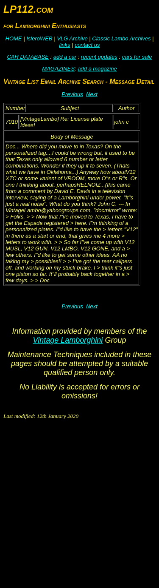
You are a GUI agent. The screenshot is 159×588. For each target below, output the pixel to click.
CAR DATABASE (27, 57)
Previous (72, 94)
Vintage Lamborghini (68, 340)
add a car (64, 57)
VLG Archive (72, 38)
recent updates (99, 57)
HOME (14, 38)
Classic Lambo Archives (121, 38)
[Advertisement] (79, 505)
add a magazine (97, 68)
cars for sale (137, 57)
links (64, 45)
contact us (87, 45)
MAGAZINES (58, 68)
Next (92, 94)
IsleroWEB (39, 38)
